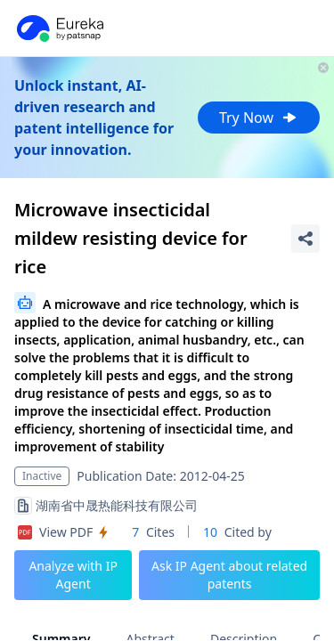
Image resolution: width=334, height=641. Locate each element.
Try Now (258, 117)
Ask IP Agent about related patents (229, 574)
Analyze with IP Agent (73, 574)
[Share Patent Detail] (305, 238)
